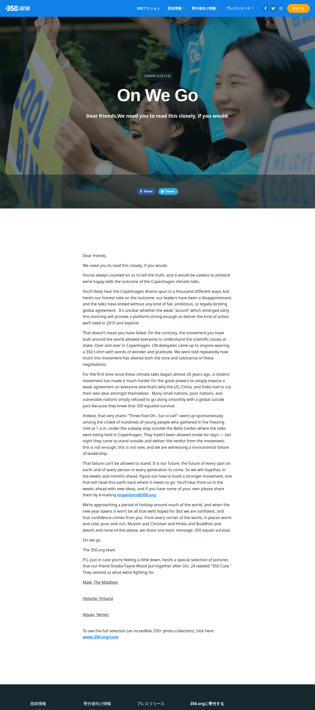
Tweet (170, 191)
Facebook (265, 8)
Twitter (273, 8)
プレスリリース (238, 8)
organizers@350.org (136, 495)
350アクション (148, 8)
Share (148, 191)
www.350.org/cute (101, 637)
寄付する (298, 8)
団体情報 (175, 8)
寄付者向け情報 (204, 8)
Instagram (281, 8)
